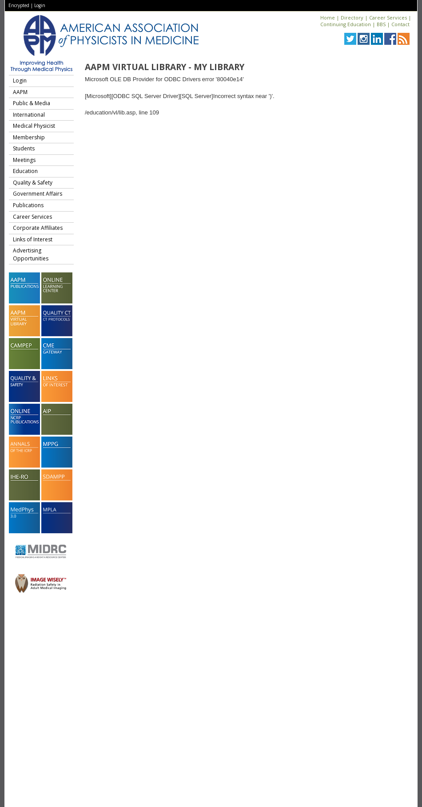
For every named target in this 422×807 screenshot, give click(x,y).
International (29, 114)
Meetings (24, 160)
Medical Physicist (34, 126)
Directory (352, 17)
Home (327, 17)
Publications (28, 205)
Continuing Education (345, 24)
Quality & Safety (32, 182)
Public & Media (31, 103)
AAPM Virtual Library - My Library (164, 67)
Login (39, 5)
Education (25, 171)
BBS (381, 24)
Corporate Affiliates (38, 228)
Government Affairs (37, 193)
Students (24, 148)
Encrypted (18, 5)
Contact (400, 24)
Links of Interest (32, 239)
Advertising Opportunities (30, 254)
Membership (29, 137)
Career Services (388, 17)
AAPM (20, 92)
